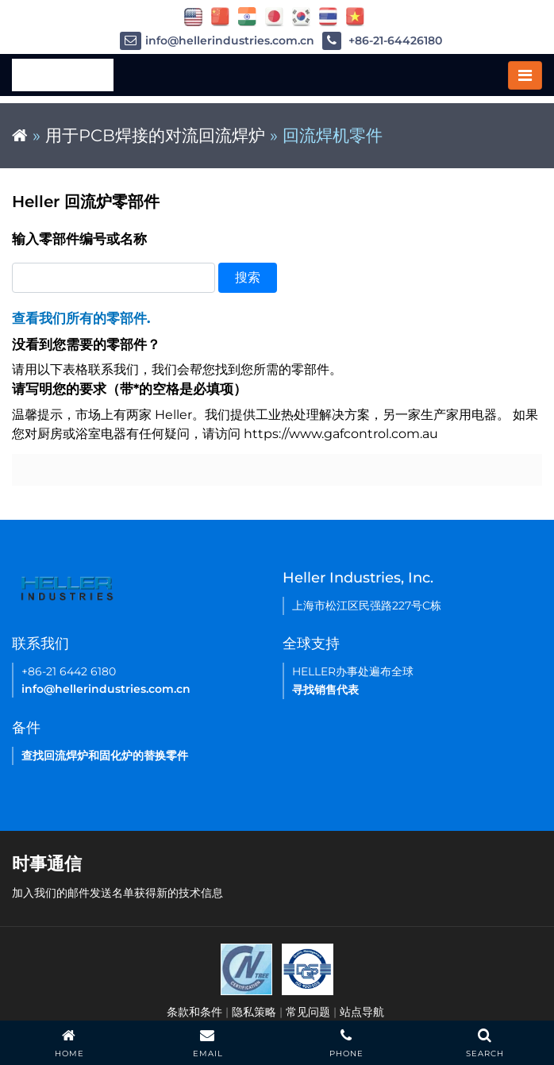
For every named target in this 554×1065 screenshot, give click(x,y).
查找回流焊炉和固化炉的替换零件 (104, 755)
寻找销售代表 (325, 689)
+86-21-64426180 (382, 41)
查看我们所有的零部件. (81, 318)
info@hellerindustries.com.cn (217, 41)
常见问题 (308, 1012)
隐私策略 (254, 1012)
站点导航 (362, 1012)
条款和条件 (194, 1012)
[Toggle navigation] (525, 75)
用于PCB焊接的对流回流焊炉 (155, 135)
